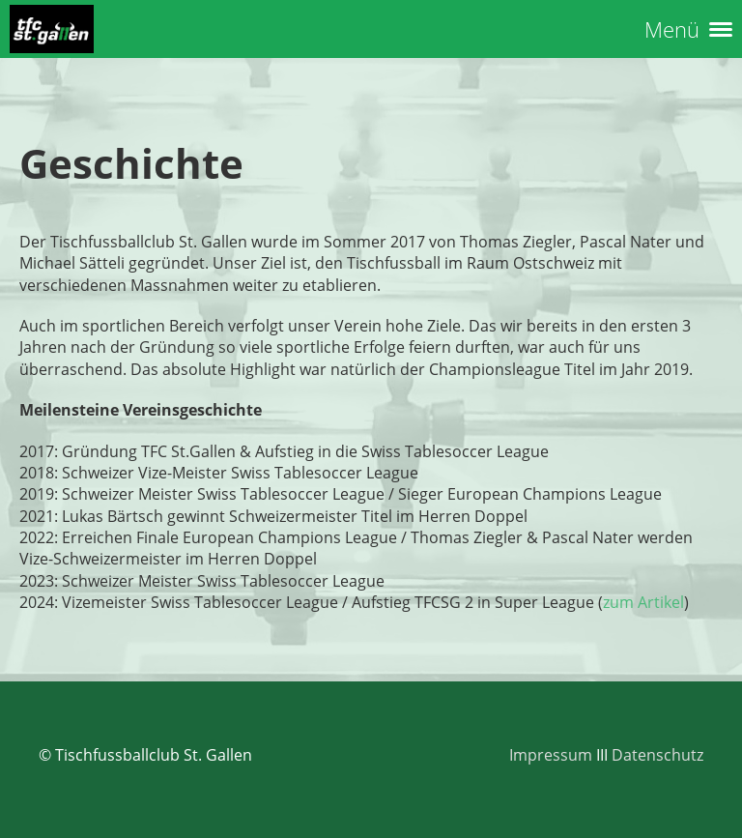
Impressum (550, 755)
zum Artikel (643, 602)
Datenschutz (657, 755)
